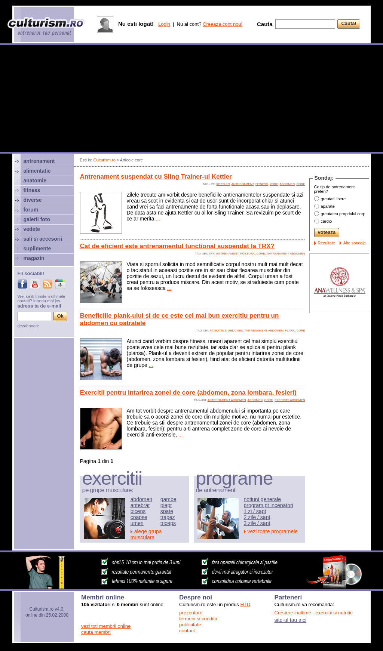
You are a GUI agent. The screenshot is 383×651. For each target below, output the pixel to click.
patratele (218, 330)
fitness (261, 184)
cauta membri (96, 632)
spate (166, 511)
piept (166, 505)
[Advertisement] (191, 99)
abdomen (286, 184)
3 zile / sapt (257, 523)
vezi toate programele (273, 531)
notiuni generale (262, 499)
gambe (168, 499)
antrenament (243, 184)
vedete (32, 229)
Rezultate (326, 243)
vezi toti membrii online (106, 626)
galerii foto (37, 219)
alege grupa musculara (146, 534)
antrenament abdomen (286, 253)
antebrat (140, 505)
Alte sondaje (354, 243)
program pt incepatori (268, 505)
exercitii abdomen (290, 400)
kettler (223, 184)
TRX (212, 253)
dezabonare (28, 326)
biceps (138, 511)
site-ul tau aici (291, 620)
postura (247, 253)
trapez (167, 517)
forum (31, 210)
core (300, 184)
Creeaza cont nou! (222, 24)
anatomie (35, 180)
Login (164, 24)
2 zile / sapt (257, 517)
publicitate (190, 624)
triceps (168, 523)
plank (290, 330)
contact (187, 630)
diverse (33, 200)
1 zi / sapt (255, 511)
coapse (139, 517)
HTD (245, 604)
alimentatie (37, 171)
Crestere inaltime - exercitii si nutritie (314, 612)
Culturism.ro (105, 160)
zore (274, 184)
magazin (34, 258)
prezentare (190, 612)
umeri (137, 523)
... (158, 219)
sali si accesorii (43, 239)
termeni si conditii (198, 618)
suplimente (37, 249)
